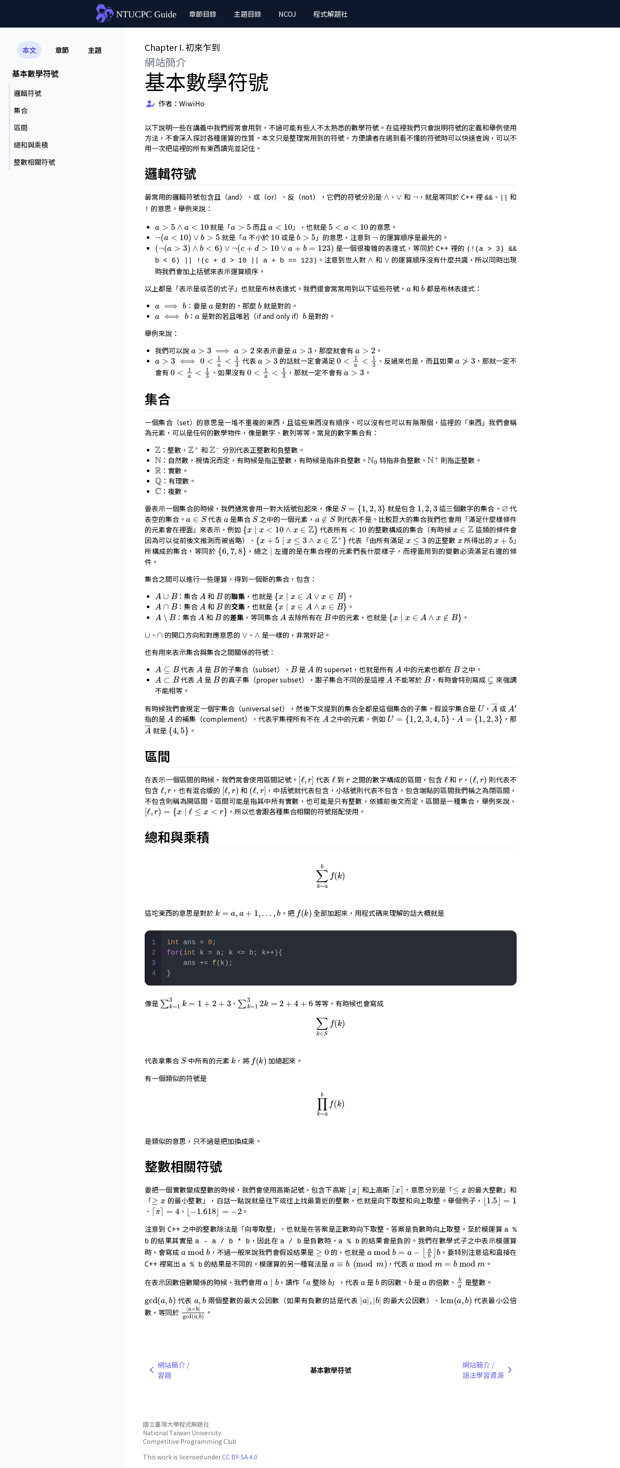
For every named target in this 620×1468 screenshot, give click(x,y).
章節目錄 (203, 14)
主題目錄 (247, 14)
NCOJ (287, 14)
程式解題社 (330, 14)
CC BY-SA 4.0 (239, 1457)
